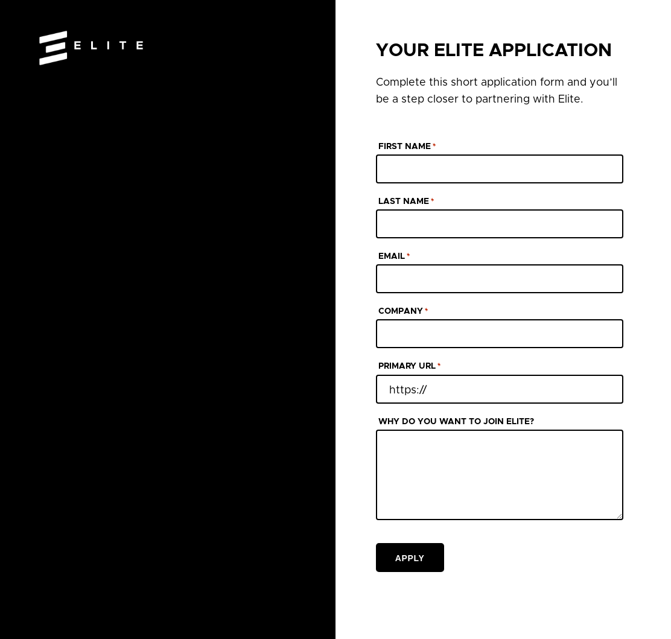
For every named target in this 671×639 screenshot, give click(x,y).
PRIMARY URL (409, 367)
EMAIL (394, 257)
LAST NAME (406, 202)
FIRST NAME (407, 147)
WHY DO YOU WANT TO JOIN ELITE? (456, 422)
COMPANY (403, 312)
